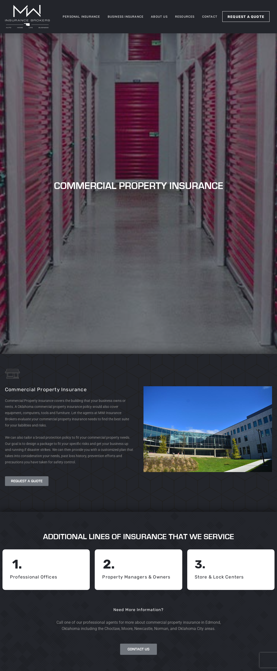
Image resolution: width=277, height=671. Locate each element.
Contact (209, 16)
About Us (159, 16)
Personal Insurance (81, 16)
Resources (185, 16)
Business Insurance (126, 16)
